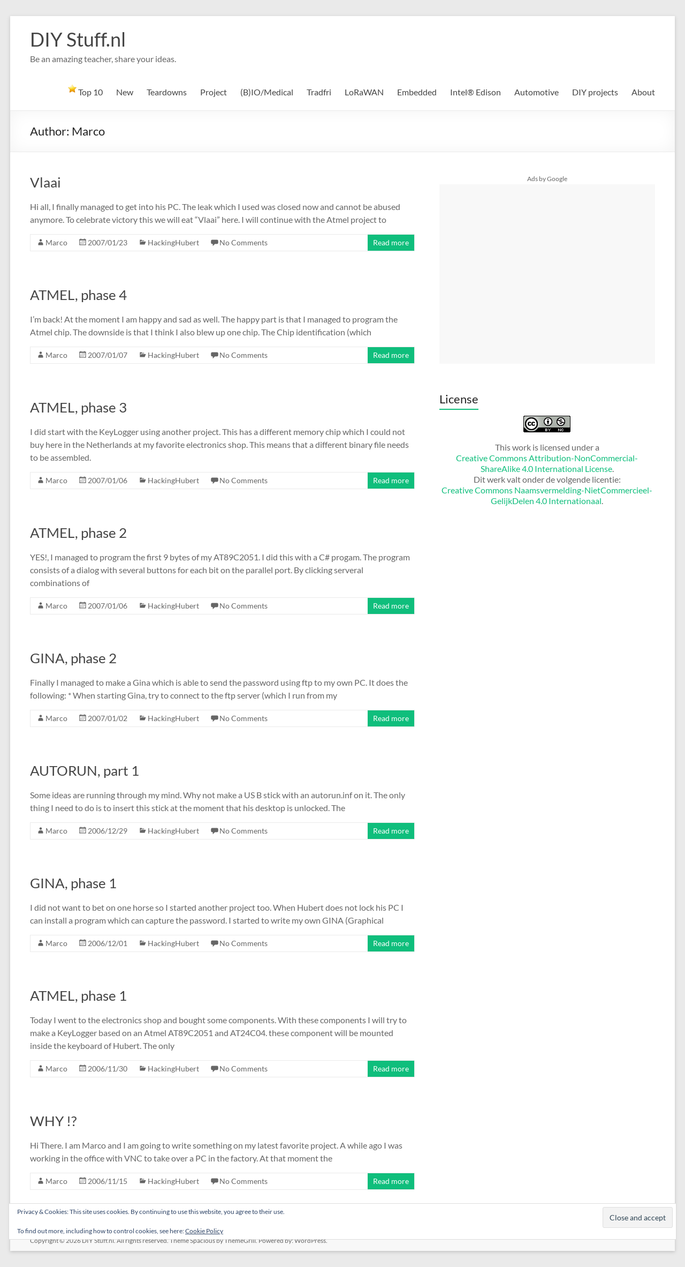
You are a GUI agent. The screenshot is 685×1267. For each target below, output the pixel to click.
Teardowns (167, 92)
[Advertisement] (546, 274)
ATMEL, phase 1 (78, 995)
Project (213, 92)
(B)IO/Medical (266, 92)
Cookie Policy (204, 1231)
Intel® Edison (475, 92)
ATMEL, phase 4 (78, 294)
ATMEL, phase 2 (78, 532)
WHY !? (53, 1120)
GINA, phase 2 (73, 657)
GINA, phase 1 (73, 882)
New (124, 92)
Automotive (536, 92)
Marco (56, 242)
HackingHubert (173, 242)
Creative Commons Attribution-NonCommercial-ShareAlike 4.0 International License (547, 463)
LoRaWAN (364, 92)
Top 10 (85, 90)
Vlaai (45, 182)
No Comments (243, 242)
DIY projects (595, 92)
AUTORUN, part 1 (84, 770)
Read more (391, 242)
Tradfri (319, 92)
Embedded (417, 92)
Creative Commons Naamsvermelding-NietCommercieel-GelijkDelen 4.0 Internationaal (547, 495)
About (643, 92)
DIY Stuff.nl (78, 39)
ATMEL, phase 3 (78, 407)
